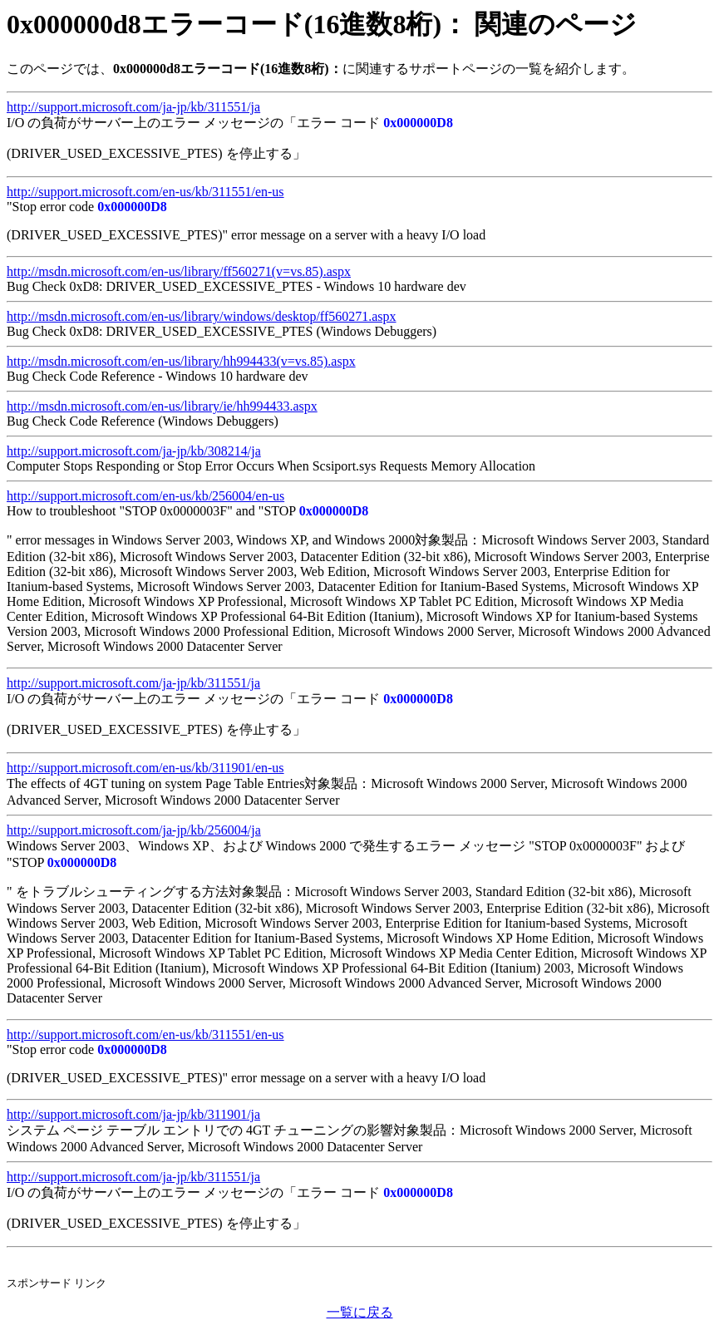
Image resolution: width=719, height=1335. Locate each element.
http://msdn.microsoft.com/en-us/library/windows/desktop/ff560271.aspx (201, 316)
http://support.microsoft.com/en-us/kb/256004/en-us (145, 496)
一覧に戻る (360, 1312)
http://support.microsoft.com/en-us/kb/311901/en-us (145, 768)
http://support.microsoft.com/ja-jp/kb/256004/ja (134, 830)
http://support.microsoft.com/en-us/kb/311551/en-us (145, 192)
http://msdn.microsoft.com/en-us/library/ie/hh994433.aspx (162, 406)
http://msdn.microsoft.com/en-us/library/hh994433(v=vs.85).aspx (181, 361)
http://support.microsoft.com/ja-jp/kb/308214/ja (134, 451)
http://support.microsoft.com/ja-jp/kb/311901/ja (133, 1114)
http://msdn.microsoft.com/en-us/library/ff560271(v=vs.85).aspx (179, 271)
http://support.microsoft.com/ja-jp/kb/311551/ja (133, 107)
